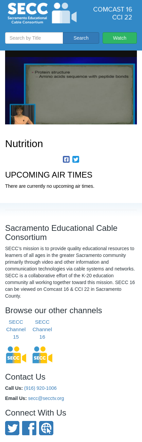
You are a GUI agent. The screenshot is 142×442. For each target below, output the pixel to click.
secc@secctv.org (46, 398)
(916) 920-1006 (40, 388)
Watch (119, 38)
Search (80, 38)
